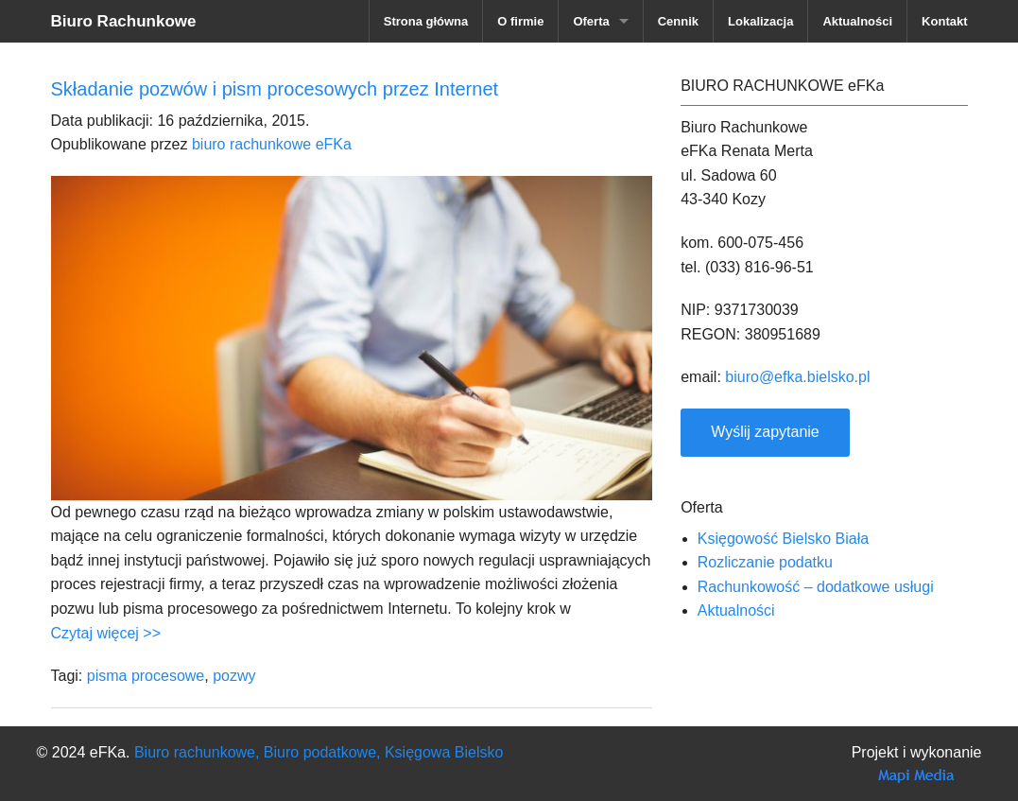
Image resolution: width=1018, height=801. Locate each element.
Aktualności (857, 21)
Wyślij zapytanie (765, 432)
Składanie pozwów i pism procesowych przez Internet (275, 88)
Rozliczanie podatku (765, 562)
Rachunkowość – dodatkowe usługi (816, 587)
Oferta (591, 21)
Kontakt (944, 21)
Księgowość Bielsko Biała (783, 539)
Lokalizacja (760, 21)
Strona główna (426, 21)
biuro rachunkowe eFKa (272, 144)
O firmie (520, 21)
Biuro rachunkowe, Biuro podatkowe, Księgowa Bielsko (318, 752)
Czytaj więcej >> (106, 633)
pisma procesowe (146, 676)
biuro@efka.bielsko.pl (797, 377)
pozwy (234, 676)
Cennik (678, 21)
